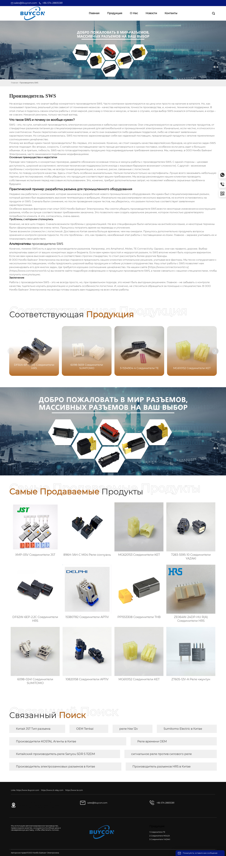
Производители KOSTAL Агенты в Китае (46, 741)
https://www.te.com (74, 790)
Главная (14, 83)
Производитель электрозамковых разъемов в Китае (55, 766)
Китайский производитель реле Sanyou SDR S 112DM (55, 754)
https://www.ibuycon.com (27, 790)
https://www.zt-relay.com (52, 790)
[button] (220, 351)
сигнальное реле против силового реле (161, 754)
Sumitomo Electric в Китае (183, 728)
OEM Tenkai (84, 728)
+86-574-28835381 (52, 3)
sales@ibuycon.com (25, 3)
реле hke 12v (128, 728)
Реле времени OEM (152, 741)
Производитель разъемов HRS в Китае (161, 766)
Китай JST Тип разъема (33, 728)
